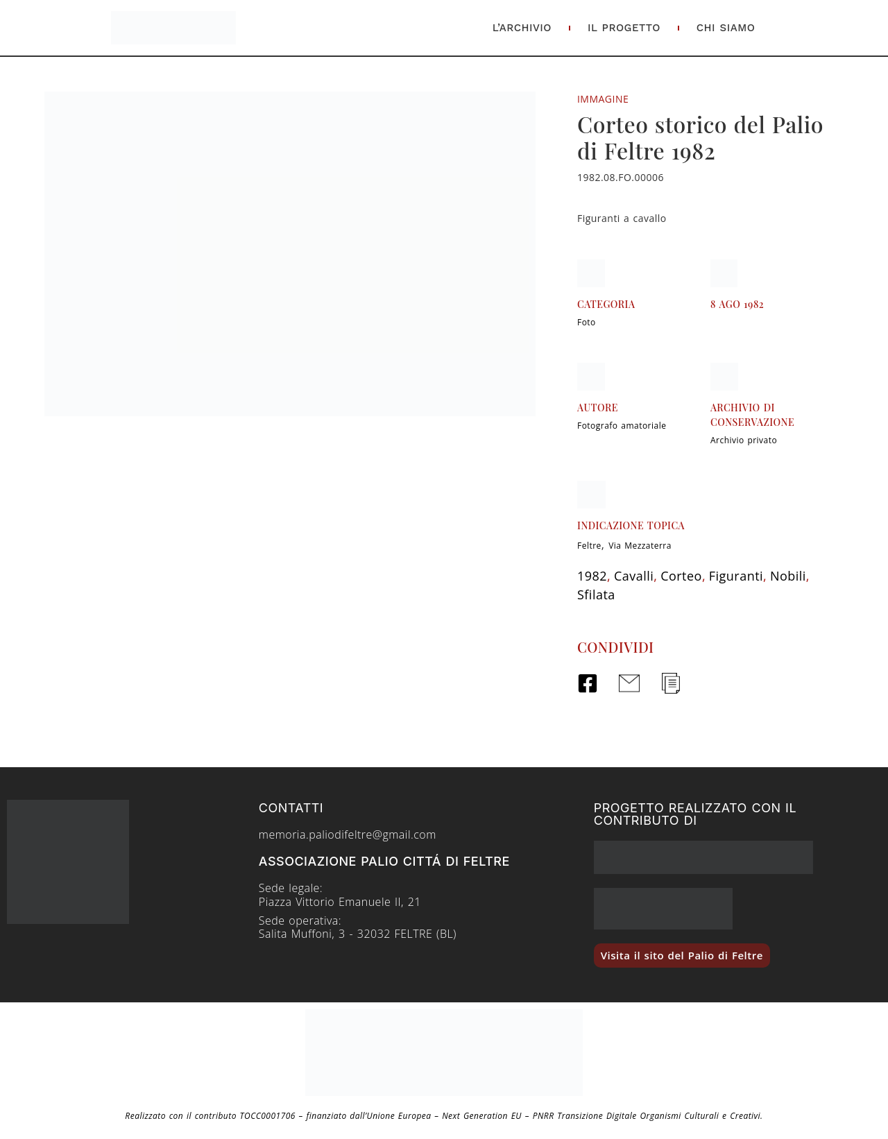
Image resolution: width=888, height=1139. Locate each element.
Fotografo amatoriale (621, 425)
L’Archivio (522, 28)
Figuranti (736, 575)
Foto (586, 322)
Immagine (603, 98)
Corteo (681, 575)
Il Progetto (624, 28)
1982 (592, 575)
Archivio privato (743, 440)
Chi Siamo (726, 28)
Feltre (589, 545)
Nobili (788, 575)
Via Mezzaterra (640, 545)
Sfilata (596, 594)
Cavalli (634, 575)
